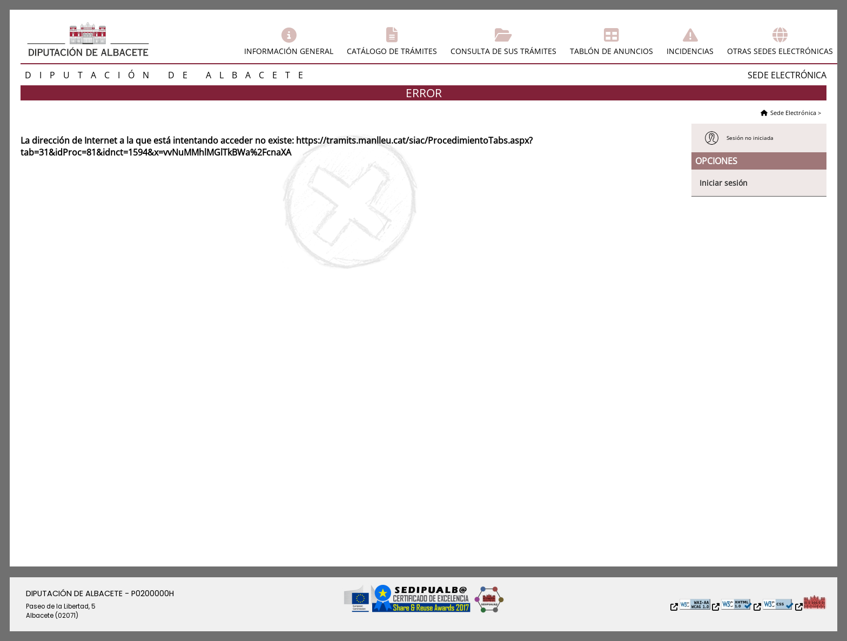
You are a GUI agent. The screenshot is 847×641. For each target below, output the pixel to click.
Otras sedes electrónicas (780, 51)
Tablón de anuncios (611, 51)
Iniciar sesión (724, 183)
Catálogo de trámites (392, 51)
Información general (288, 51)
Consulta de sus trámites (503, 51)
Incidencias (690, 51)
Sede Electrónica (793, 113)
